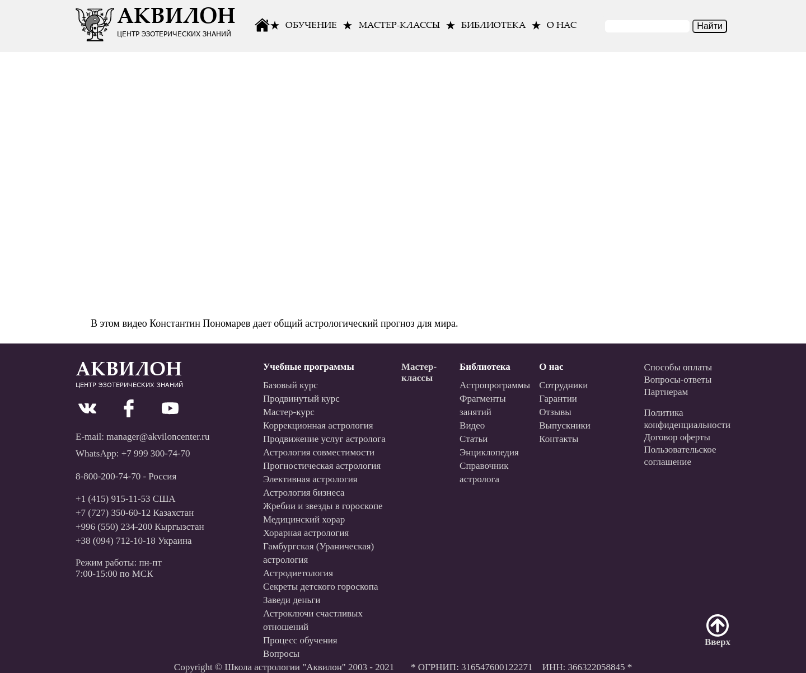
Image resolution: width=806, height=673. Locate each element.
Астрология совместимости (318, 452)
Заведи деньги (291, 600)
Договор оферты (677, 437)
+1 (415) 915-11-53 (113, 498)
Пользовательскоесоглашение (680, 455)
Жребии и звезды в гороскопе (323, 506)
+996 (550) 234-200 (114, 526)
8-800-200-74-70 (108, 476)
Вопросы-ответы (677, 379)
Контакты (558, 439)
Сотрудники (563, 385)
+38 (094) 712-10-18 (116, 540)
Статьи (474, 439)
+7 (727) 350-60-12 (113, 512)
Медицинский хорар (304, 519)
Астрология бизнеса (304, 492)
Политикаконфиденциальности (687, 418)
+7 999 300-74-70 (155, 453)
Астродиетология (298, 573)
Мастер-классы (399, 26)
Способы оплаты (678, 367)
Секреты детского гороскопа (320, 586)
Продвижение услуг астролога (324, 439)
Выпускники (565, 425)
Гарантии (558, 398)
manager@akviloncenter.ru (157, 436)
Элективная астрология (310, 479)
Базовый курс (290, 385)
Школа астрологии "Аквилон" (285, 667)
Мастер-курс (289, 412)
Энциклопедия (489, 452)
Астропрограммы (495, 385)
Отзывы (555, 412)
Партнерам (666, 392)
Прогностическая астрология (322, 465)
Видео (472, 425)
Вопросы (281, 653)
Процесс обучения (300, 640)
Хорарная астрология (306, 533)
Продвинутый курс (301, 398)
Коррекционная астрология (318, 425)
